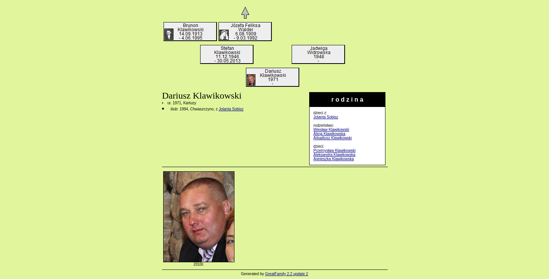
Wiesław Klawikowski (331, 130)
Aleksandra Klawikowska (334, 155)
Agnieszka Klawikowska (333, 159)
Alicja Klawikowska (329, 134)
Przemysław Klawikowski (334, 150)
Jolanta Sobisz (325, 117)
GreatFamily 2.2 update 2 (286, 274)
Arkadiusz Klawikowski (332, 138)
